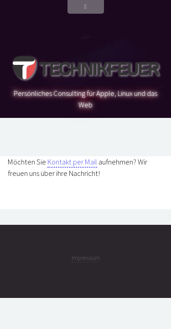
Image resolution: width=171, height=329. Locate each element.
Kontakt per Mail (72, 162)
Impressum (86, 258)
